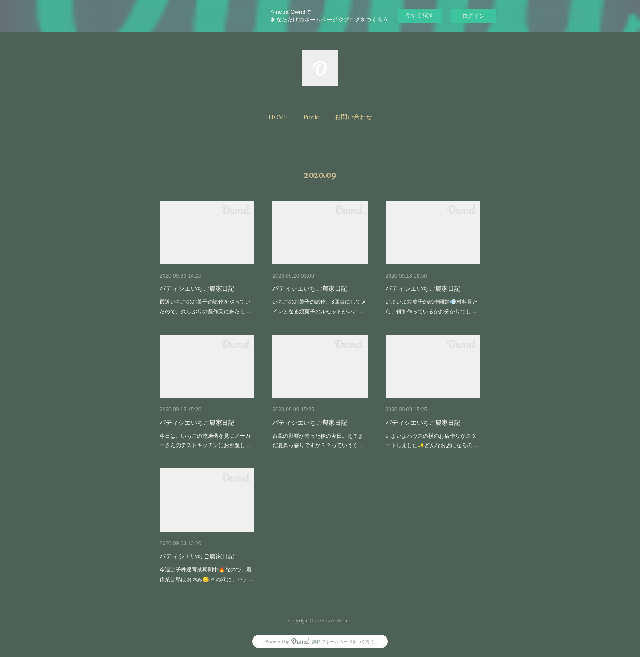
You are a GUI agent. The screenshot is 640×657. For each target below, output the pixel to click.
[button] (277, 116)
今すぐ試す (419, 15)
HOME (277, 117)
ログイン (473, 15)
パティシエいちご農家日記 (197, 288)
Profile (311, 117)
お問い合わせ (353, 117)
